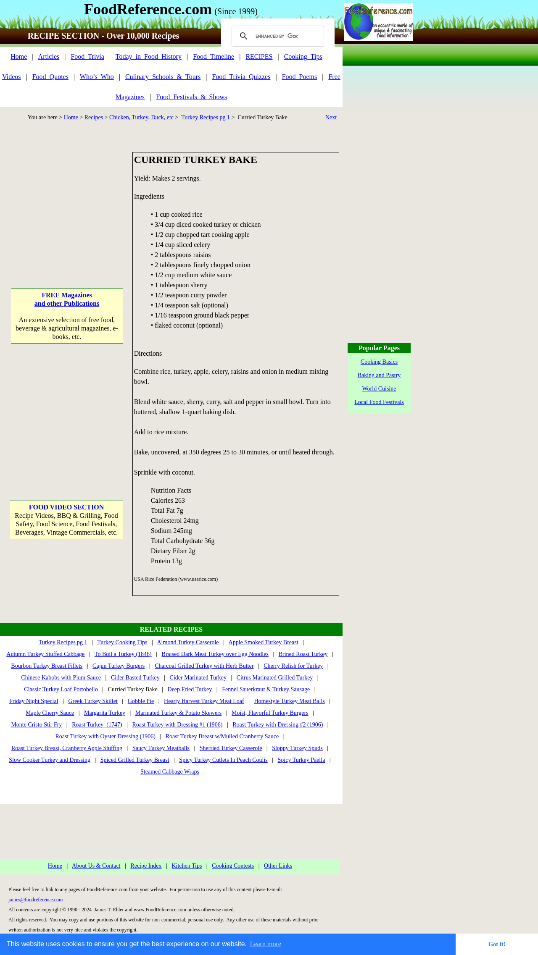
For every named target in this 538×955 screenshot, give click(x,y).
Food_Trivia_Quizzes (241, 76)
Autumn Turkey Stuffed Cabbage (45, 654)
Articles (49, 56)
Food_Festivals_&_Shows (191, 96)
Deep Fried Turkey (190, 689)
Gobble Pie (141, 701)
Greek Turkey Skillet (92, 701)
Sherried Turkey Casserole (231, 748)
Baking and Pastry (379, 375)
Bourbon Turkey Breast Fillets (46, 666)
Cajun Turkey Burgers (118, 666)
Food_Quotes (50, 76)
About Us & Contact (96, 866)
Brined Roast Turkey (303, 654)
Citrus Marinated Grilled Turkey (275, 677)
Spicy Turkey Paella (301, 760)
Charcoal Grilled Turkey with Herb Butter (204, 666)
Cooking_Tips (303, 56)
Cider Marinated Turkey (198, 677)
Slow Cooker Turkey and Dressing (49, 760)
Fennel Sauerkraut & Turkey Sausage (266, 689)
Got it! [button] (496, 944)
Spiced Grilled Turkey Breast (134, 760)
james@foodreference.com (35, 900)
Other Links (278, 866)
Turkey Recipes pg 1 (205, 117)
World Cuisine (379, 389)
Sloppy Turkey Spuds (297, 748)
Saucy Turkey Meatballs (161, 748)
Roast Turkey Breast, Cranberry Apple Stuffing (66, 748)
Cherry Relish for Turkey (293, 666)
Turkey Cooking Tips (122, 642)
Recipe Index (145, 866)
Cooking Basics (379, 362)
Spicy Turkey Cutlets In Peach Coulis (223, 760)
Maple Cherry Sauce (50, 713)
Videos (11, 76)
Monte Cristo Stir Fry (36, 724)
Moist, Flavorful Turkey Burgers (270, 713)
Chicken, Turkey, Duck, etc (141, 117)
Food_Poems (299, 76)
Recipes (93, 117)
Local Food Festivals (379, 402)
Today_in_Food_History (149, 56)
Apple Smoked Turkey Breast (263, 642)
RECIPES (258, 56)
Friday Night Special (33, 701)
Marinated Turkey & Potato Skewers (178, 713)
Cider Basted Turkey (135, 677)
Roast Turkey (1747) (97, 724)
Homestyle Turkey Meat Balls (289, 701)
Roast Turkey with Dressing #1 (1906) (177, 724)
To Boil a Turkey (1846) (123, 654)
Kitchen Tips (186, 866)
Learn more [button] (265, 943)
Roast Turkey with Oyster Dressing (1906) (105, 736)
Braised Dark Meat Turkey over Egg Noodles (215, 654)
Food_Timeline (213, 56)
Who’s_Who (97, 76)
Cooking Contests (233, 866)
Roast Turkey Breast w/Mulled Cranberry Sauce (222, 736)
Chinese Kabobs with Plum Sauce (61, 677)
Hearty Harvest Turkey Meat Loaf (204, 701)
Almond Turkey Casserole (188, 642)
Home (19, 56)
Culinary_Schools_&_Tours (162, 76)
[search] (277, 36)
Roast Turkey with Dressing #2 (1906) (277, 724)
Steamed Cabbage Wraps (169, 772)
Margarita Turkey (104, 713)
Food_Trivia (87, 56)
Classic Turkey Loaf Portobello (61, 689)
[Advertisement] (66, 204)
